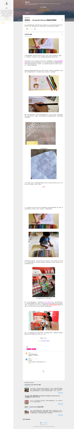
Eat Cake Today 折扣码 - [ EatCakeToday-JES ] (44, 10)
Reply (29, 356)
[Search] (64, 2)
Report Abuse (3, 22)
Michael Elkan (45, 424)
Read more (60, 392)
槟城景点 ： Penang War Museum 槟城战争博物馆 (40, 20)
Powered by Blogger (43, 422)
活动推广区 (34, 349)
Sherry (29, 358)
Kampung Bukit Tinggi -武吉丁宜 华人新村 (33, 384)
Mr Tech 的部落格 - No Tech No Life (44, 9)
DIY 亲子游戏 (29, 349)
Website (39, 340)
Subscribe (27, 12)
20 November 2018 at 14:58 (34, 358)
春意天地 (27, 2)
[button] (62, 20)
